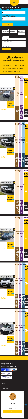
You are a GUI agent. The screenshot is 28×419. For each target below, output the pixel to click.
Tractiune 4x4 (6, 44)
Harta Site (3, 383)
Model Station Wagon (8, 41)
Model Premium (7, 39)
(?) (13, 105)
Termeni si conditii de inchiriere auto (8, 366)
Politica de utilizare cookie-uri (7, 363)
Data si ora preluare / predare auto (9, 16)
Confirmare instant (6, 46)
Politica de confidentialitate (6, 365)
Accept (12, 412)
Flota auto (3, 382)
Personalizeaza (13, 415)
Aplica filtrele (6, 49)
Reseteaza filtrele (21, 29)
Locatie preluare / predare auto (8, 9)
